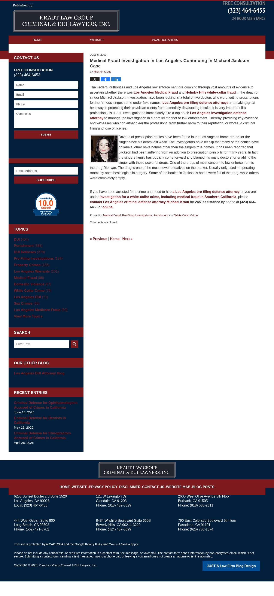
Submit (46, 149)
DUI (21, 254)
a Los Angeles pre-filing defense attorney (206, 207)
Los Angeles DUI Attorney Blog (37, 388)
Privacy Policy (109, 498)
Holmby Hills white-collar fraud (211, 107)
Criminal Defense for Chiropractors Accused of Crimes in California (40, 451)
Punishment (160, 230)
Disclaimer (132, 498)
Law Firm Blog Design (239, 581)
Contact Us (42, 63)
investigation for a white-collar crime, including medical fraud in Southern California (168, 212)
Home (37, 55)
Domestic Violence (31, 299)
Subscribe (46, 195)
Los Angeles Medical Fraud (155, 107)
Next (127, 254)
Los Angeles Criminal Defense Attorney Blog (66, 33)
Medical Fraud (112, 230)
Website (97, 55)
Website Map (174, 498)
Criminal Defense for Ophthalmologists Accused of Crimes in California (43, 420)
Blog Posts (196, 498)
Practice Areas (165, 55)
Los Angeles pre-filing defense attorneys (195, 118)
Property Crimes (30, 280)
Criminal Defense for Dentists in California (38, 435)
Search (74, 359)
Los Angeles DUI (30, 312)
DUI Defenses (28, 267)
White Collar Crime (186, 230)
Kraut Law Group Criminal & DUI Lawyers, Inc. (70, 580)
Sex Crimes (26, 318)
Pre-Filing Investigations (137, 230)
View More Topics (27, 331)
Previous (98, 254)
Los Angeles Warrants (35, 286)
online (108, 222)
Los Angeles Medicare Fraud (39, 325)
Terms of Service (121, 559)
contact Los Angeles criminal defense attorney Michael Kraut (139, 217)
